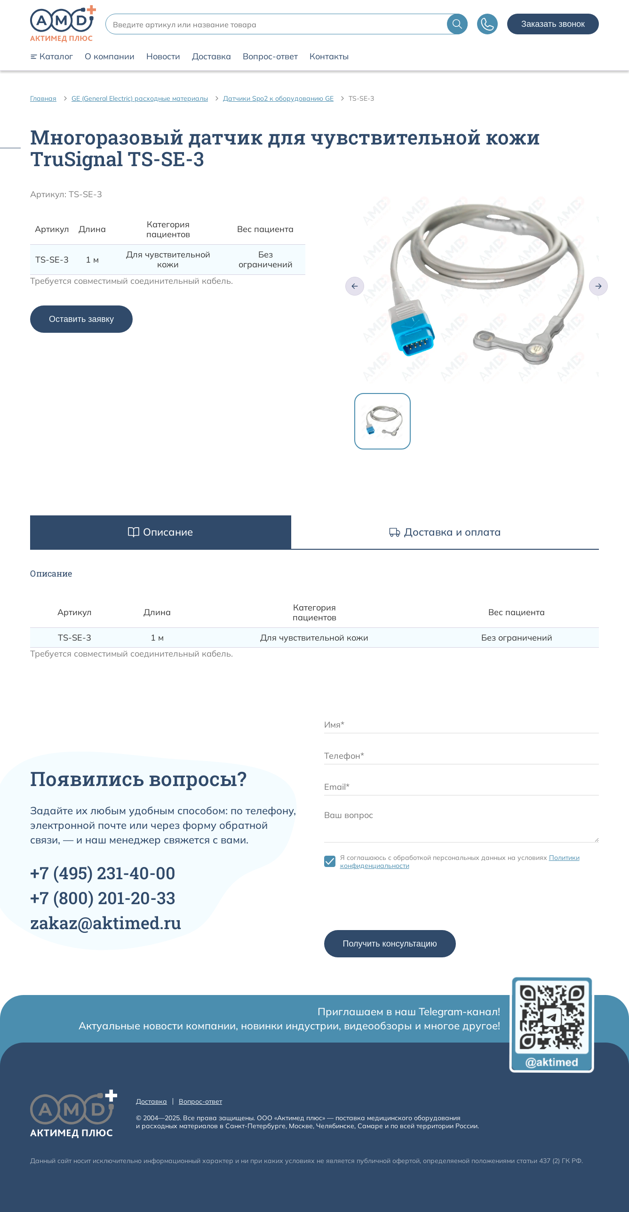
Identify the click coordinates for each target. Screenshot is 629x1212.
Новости (163, 56)
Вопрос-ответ (270, 56)
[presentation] (395, 902)
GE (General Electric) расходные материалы (140, 98)
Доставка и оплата (445, 531)
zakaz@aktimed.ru (105, 922)
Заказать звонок (553, 24)
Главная (43, 98)
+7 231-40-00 (102, 872)
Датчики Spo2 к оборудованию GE (278, 98)
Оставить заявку (81, 319)
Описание (160, 531)
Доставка (211, 56)
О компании (110, 56)
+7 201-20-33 (102, 897)
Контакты (329, 56)
